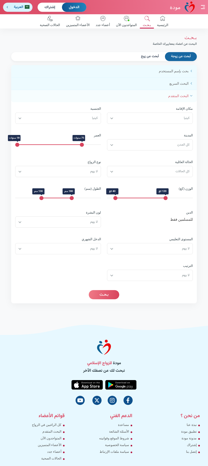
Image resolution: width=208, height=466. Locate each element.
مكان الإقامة (184, 108)
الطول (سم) (92, 188)
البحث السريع (179, 84)
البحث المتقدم (178, 96)
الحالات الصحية (50, 21)
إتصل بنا (191, 451)
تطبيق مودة (189, 431)
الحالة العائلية (184, 162)
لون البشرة (93, 212)
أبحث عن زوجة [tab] (181, 56)
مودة (182, 7)
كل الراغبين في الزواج (46, 425)
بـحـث (147, 21)
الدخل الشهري (91, 239)
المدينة (188, 135)
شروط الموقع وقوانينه (114, 438)
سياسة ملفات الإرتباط (114, 451)
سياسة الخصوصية (117, 445)
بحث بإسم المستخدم (174, 71)
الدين (189, 212)
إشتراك (49, 7)
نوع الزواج (94, 162)
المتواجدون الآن (126, 21)
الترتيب (188, 266)
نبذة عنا (192, 425)
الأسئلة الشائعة (119, 431)
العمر (97, 135)
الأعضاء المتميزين (78, 21)
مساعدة (123, 425)
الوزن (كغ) (186, 188)
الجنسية (95, 108)
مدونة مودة (189, 438)
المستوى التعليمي (181, 239)
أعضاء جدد (103, 21)
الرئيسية (162, 21)
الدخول (74, 7)
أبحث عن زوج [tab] (150, 56)
